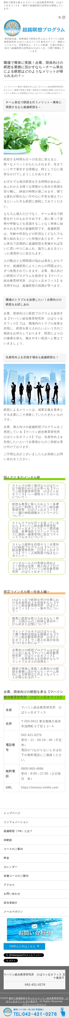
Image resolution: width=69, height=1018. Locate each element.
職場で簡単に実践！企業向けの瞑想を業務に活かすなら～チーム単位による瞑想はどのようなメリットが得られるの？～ (35, 673)
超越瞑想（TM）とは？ (18, 831)
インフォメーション (16, 822)
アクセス (9, 884)
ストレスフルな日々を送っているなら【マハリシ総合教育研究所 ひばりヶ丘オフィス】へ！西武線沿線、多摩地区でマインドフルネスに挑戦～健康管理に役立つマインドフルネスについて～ (35, 530)
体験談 (8, 840)
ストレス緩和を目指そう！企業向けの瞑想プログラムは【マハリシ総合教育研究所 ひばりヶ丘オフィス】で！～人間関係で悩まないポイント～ (35, 550)
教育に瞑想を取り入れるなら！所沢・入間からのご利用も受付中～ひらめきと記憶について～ (35, 621)
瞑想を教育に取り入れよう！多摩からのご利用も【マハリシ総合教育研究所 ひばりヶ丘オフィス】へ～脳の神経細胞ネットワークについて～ (35, 510)
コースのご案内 (13, 848)
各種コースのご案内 (16, 875)
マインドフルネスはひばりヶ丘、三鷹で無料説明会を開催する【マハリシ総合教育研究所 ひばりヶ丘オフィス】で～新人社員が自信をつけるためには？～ (35, 637)
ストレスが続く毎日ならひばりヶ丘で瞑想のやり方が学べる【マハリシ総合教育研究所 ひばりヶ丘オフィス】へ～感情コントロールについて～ (35, 491)
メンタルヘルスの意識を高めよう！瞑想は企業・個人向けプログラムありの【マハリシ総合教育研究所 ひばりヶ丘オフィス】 (35, 567)
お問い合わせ (12, 893)
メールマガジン (13, 911)
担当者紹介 (10, 902)
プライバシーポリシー (35, 1004)
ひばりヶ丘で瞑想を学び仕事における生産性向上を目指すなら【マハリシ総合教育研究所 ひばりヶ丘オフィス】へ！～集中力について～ (35, 605)
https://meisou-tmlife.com (40, 787)
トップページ (12, 813)
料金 (6, 857)
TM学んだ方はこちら (24, 946)
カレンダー (10, 866)
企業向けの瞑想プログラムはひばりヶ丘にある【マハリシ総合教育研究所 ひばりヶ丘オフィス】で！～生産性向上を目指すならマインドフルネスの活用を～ (35, 655)
